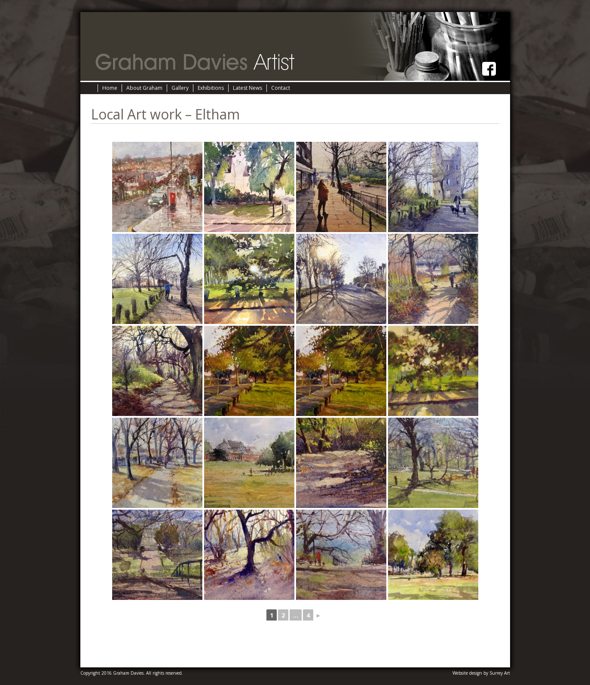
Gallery (180, 88)
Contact (280, 88)
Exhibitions (211, 88)
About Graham (144, 88)
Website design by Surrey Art (481, 673)
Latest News (247, 88)
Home (109, 88)
